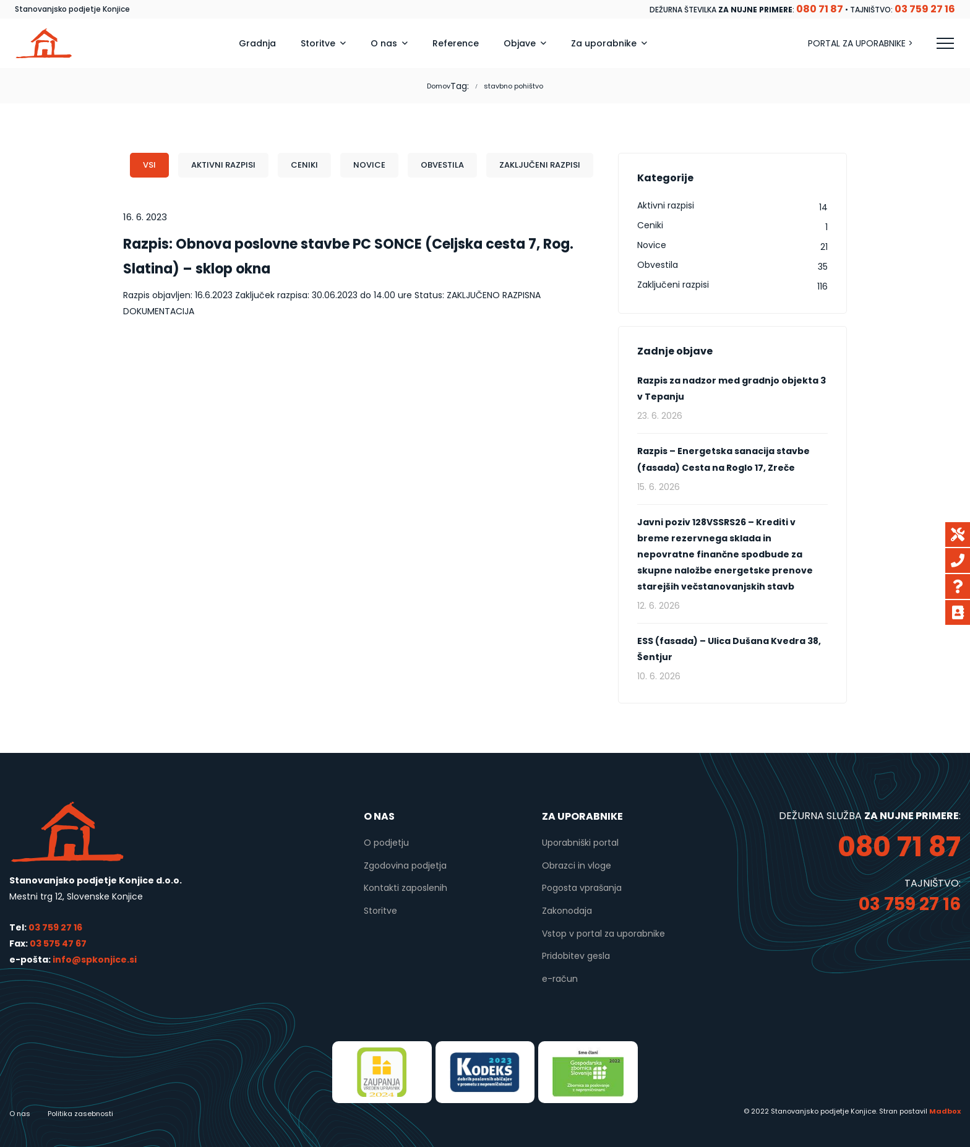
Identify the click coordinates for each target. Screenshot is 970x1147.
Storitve (380, 910)
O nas (19, 1114)
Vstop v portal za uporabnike (603, 933)
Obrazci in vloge (576, 865)
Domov (438, 86)
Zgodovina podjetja (405, 865)
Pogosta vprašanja (582, 888)
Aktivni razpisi (223, 165)
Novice (369, 165)
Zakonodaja (567, 910)
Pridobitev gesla (576, 956)
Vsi (149, 165)
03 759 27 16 (55, 927)
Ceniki (304, 165)
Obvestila (442, 165)
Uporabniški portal (580, 842)
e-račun (560, 979)
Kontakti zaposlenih (405, 888)
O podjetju (386, 842)
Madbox (945, 1111)
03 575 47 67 (58, 943)
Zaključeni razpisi (539, 165)
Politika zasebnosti (80, 1114)
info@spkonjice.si (94, 959)
